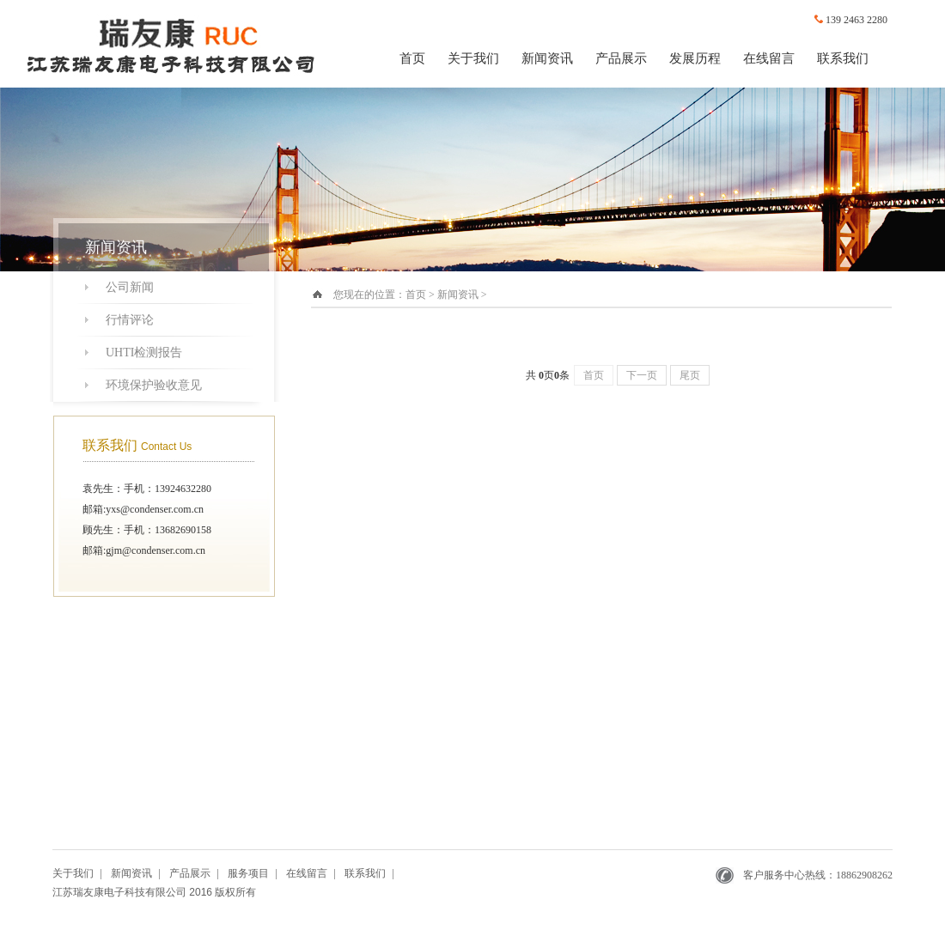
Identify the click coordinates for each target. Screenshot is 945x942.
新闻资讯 (547, 58)
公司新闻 (130, 287)
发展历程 (695, 58)
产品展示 (621, 58)
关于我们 (473, 58)
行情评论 (130, 319)
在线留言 (769, 58)
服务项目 (248, 873)
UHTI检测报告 (144, 352)
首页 (412, 58)
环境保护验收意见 (154, 385)
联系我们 (843, 58)
